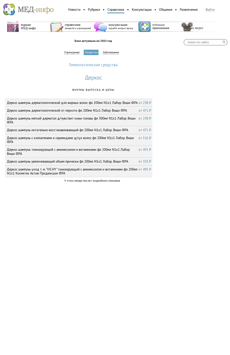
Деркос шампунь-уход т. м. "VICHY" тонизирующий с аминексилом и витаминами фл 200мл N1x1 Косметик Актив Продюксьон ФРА (79, 171)
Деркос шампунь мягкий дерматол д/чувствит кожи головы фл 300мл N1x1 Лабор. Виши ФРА (79, 120)
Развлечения (189, 9)
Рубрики (94, 9)
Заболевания (111, 52)
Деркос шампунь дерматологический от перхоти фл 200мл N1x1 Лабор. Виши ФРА (79, 110)
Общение (165, 9)
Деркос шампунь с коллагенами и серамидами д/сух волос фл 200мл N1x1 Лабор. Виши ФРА (79, 140)
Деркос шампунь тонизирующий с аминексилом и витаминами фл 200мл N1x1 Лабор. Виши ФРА (79, 151)
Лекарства (91, 52)
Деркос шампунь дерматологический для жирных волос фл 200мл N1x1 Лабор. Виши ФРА (79, 102)
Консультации (142, 9)
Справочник (115, 9)
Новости (74, 9)
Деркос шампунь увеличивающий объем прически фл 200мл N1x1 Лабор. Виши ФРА (79, 161)
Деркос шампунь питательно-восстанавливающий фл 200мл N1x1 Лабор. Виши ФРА (79, 130)
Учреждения (71, 52)
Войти (210, 10)
